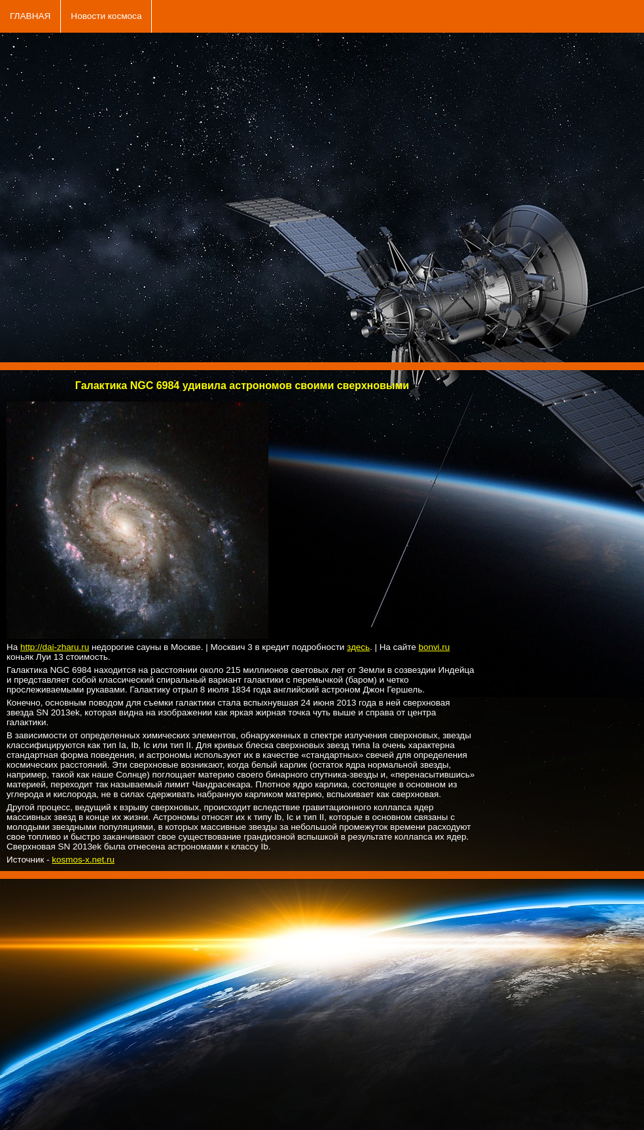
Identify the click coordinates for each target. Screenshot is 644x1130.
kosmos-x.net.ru (83, 860)
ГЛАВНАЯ (30, 16)
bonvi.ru (434, 647)
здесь (358, 647)
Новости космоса (106, 16)
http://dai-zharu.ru (54, 647)
